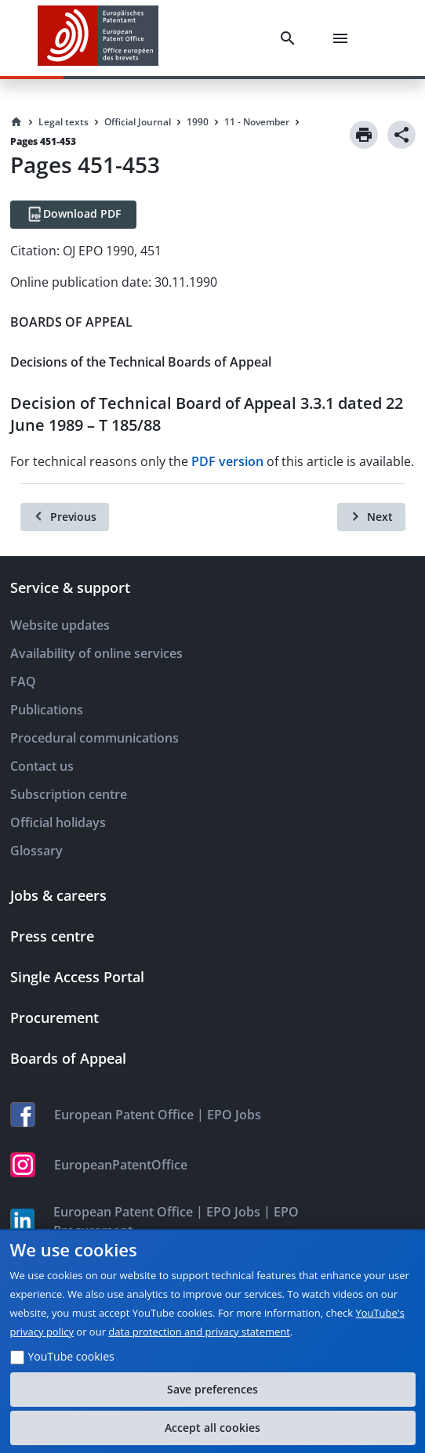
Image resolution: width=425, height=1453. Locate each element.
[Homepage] (16, 122)
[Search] (291, 38)
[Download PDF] (73, 215)
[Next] (371, 517)
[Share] (401, 135)
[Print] (364, 135)
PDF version (227, 461)
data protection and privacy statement (199, 1332)
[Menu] (343, 38)
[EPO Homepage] (98, 37)
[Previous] (64, 517)
